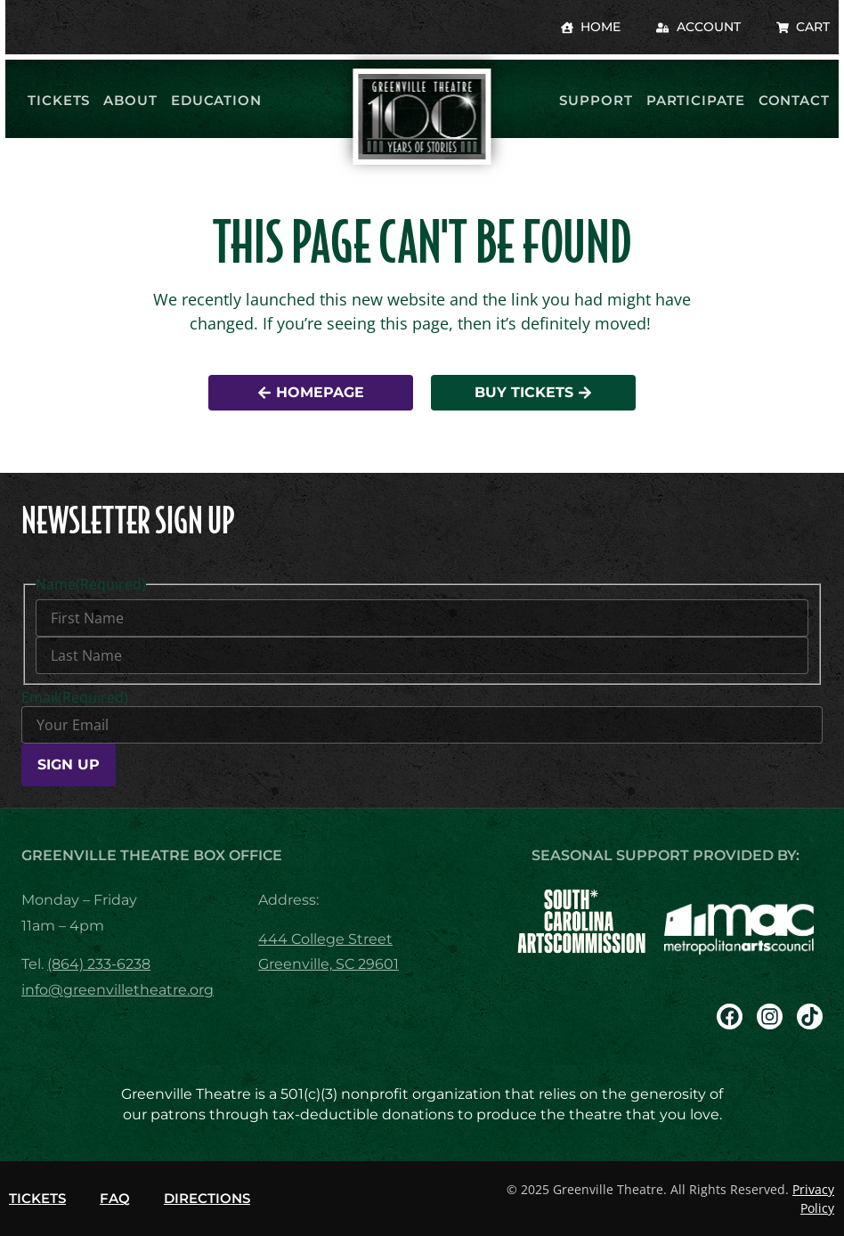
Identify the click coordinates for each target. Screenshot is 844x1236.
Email (74, 697)
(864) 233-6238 (98, 963)
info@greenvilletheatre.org (117, 989)
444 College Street (325, 939)
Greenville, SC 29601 (328, 963)
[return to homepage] (421, 117)
